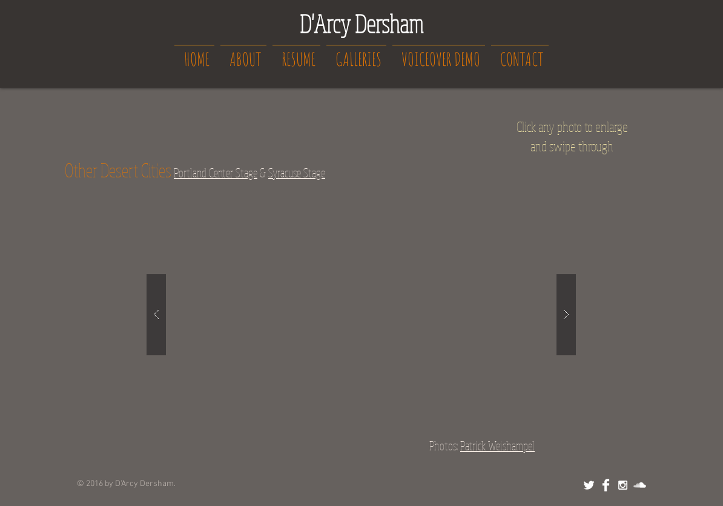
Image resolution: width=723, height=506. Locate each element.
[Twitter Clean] (589, 485)
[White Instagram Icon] (622, 485)
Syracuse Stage (296, 172)
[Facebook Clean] (605, 485)
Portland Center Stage (215, 172)
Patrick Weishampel (497, 445)
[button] (361, 314)
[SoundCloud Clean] (639, 485)
